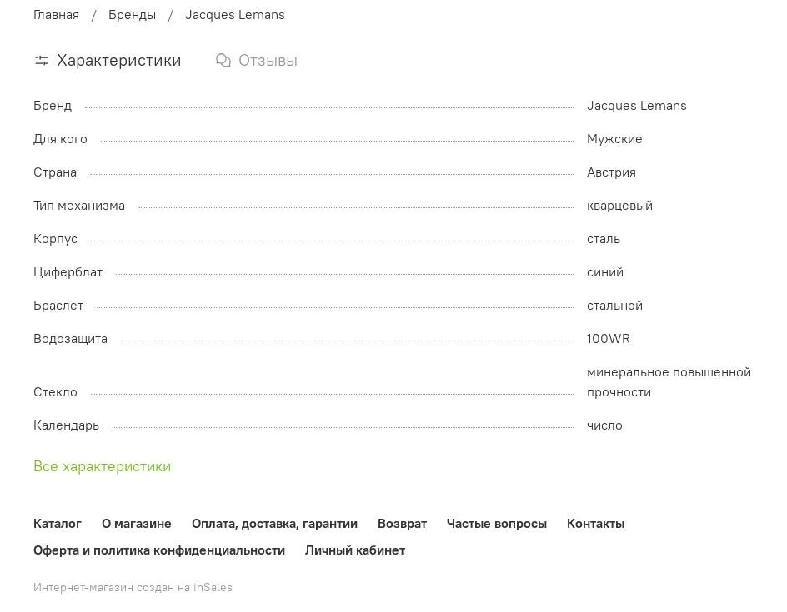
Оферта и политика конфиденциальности (159, 549)
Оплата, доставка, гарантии (275, 523)
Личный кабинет (355, 549)
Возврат (402, 523)
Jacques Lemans (235, 14)
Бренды (132, 14)
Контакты (595, 523)
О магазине (137, 523)
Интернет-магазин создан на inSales (133, 587)
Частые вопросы (497, 523)
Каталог (57, 523)
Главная (56, 14)
